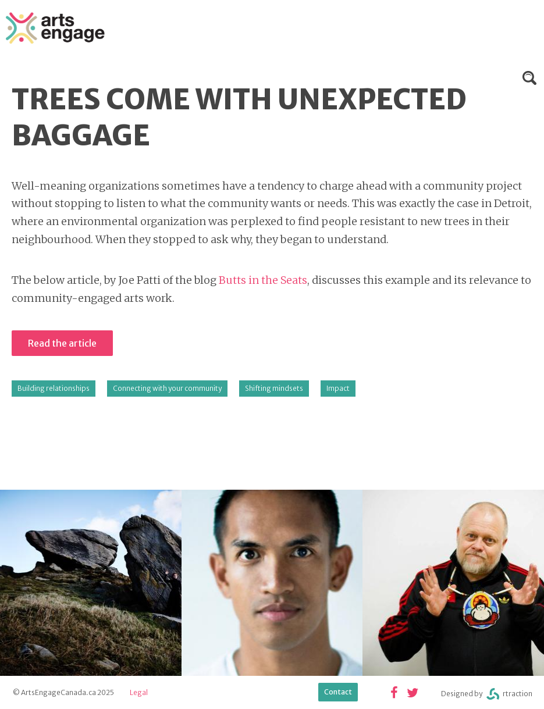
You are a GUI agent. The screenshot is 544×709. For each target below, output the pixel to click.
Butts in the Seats (263, 280)
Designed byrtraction (486, 694)
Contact (338, 691)
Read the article (62, 343)
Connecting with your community (167, 388)
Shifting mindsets (274, 388)
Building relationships (53, 388)
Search (529, 78)
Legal (139, 692)
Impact (338, 388)
